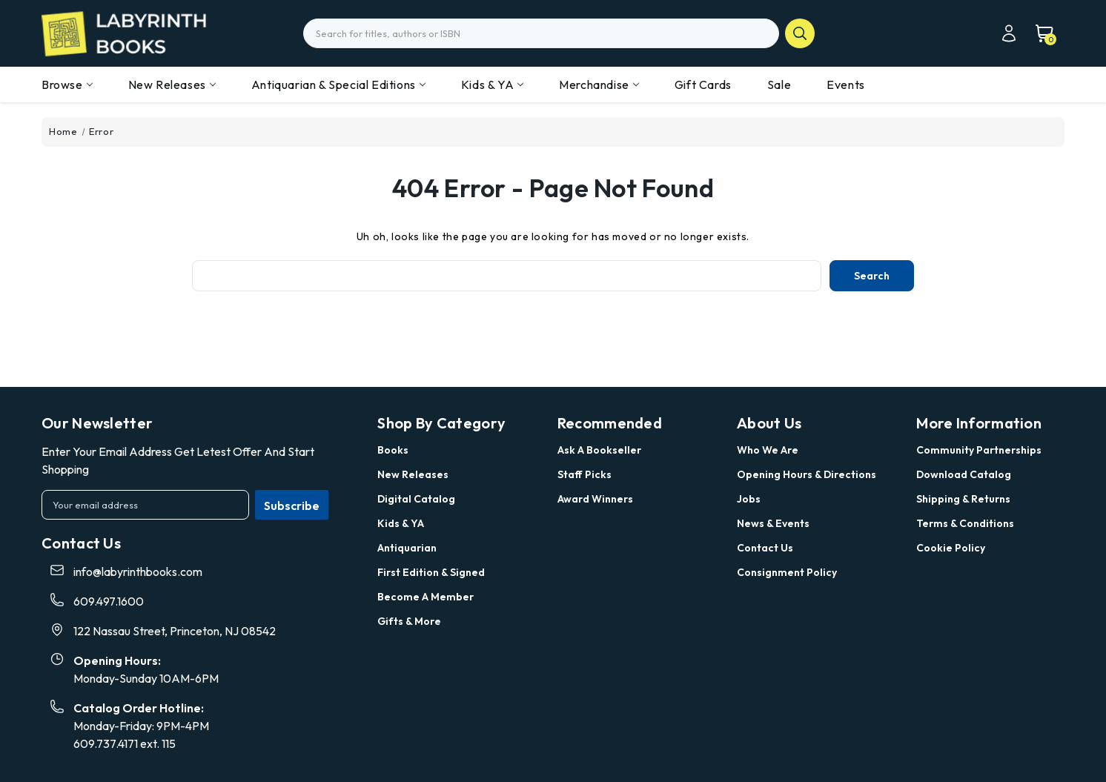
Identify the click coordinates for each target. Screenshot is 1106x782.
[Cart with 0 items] (1037, 33)
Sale (779, 84)
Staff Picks (584, 474)
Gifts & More (409, 621)
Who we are (767, 450)
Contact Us (765, 547)
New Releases (172, 84)
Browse (67, 84)
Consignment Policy (787, 572)
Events (846, 84)
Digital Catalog (416, 499)
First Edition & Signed (431, 572)
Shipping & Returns (963, 499)
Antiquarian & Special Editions (338, 84)
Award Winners (595, 499)
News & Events (773, 523)
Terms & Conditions (965, 523)
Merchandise (599, 84)
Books (392, 450)
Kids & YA (492, 84)
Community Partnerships (979, 450)
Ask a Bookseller (599, 450)
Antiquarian (407, 547)
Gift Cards (703, 84)
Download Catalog (963, 474)
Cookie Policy (950, 547)
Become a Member (425, 596)
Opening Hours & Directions (806, 474)
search (800, 33)
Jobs (749, 499)
